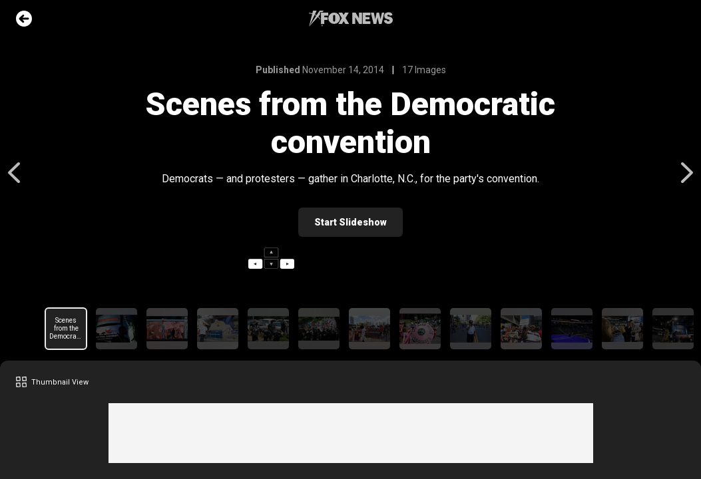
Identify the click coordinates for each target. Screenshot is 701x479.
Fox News (351, 19)
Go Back (24, 19)
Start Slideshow (350, 222)
